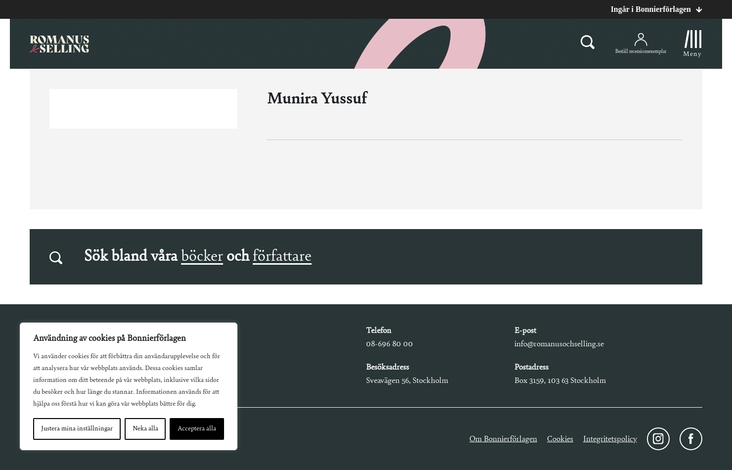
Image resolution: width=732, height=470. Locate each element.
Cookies (560, 439)
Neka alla (145, 428)
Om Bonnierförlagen (503, 439)
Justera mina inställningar (77, 428)
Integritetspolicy (610, 439)
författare (282, 257)
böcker (202, 257)
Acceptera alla (197, 428)
